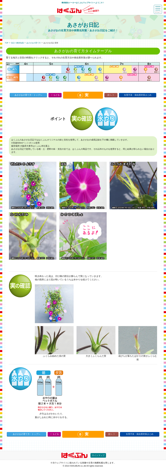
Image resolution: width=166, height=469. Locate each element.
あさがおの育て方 (33, 43)
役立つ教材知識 (17, 43)
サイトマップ (98, 455)
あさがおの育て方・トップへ (28, 95)
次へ (109, 95)
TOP (6, 43)
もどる (56, 95)
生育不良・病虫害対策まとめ (137, 95)
